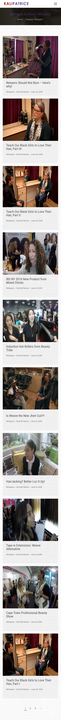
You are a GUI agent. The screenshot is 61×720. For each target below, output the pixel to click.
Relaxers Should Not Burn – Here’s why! (28, 84)
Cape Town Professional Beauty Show (26, 614)
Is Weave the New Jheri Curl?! (25, 416)
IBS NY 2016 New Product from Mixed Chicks (26, 280)
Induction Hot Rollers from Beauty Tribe (28, 348)
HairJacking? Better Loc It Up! (25, 481)
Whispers (10, 92)
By (23, 92)
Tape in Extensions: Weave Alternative (23, 547)
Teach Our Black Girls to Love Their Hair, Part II (28, 213)
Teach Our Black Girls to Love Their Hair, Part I (28, 682)
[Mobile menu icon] (55, 4)
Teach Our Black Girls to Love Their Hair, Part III (28, 147)
